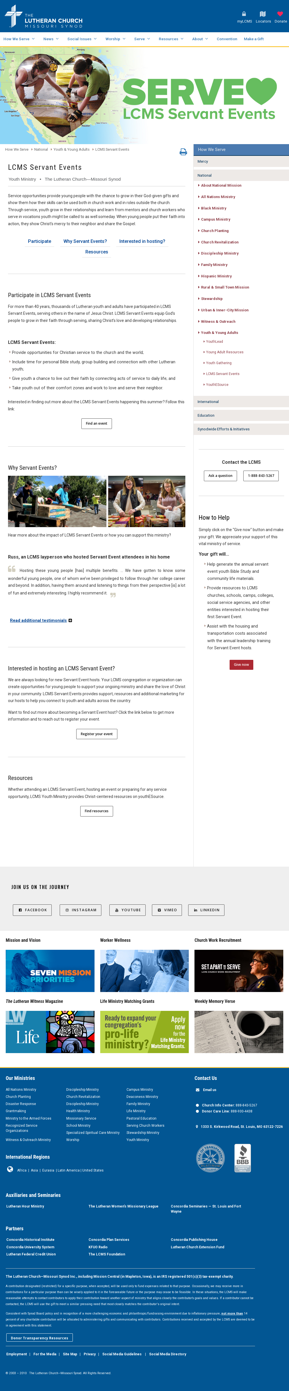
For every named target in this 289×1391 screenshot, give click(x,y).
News (48, 39)
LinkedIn (206, 910)
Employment (16, 1354)
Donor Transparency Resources (39, 1338)
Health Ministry (78, 1111)
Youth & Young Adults (72, 150)
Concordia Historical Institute (30, 1240)
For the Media (44, 1354)
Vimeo (166, 910)
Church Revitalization (83, 1097)
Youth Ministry (138, 1140)
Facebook (32, 910)
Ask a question (220, 475)
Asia (34, 1170)
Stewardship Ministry (143, 1133)
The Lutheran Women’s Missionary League (123, 1206)
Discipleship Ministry (82, 1090)
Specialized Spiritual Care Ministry (93, 1133)
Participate (39, 241)
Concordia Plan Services (109, 1240)
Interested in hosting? (142, 241)
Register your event (97, 733)
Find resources (97, 811)
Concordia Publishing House (194, 1240)
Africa (22, 1170)
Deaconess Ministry (142, 1097)
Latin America (69, 1170)
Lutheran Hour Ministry (25, 1206)
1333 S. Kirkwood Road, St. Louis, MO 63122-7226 (242, 1127)
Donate (281, 21)
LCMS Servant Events (112, 150)
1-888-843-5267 (261, 475)
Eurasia (48, 1170)
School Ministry (78, 1126)
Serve (139, 39)
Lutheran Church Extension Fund (197, 1247)
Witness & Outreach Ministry (28, 1140)
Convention (227, 39)
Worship (112, 39)
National (41, 150)
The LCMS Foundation (107, 1254)
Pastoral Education (141, 1118)
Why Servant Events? (85, 241)
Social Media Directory (167, 1354)
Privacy (90, 1354)
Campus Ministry (140, 1090)
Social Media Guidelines (122, 1354)
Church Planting (18, 1097)
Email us (209, 1090)
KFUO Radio (98, 1247)
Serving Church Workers (145, 1126)
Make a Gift (254, 39)
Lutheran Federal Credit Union (31, 1254)
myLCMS (244, 21)
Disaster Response (21, 1104)
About (197, 39)
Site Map (70, 1354)
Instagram (80, 910)
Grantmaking (16, 1111)
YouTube (127, 910)
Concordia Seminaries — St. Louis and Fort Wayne (206, 1208)
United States (93, 1170)
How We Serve (16, 39)
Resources (168, 39)
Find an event (96, 423)
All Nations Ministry (21, 1090)
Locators (263, 21)
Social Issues (79, 39)
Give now (241, 664)
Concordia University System (30, 1247)
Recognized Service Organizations (21, 1128)
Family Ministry (138, 1104)
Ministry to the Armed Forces (28, 1118)
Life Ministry (136, 1111)
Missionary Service (81, 1118)
